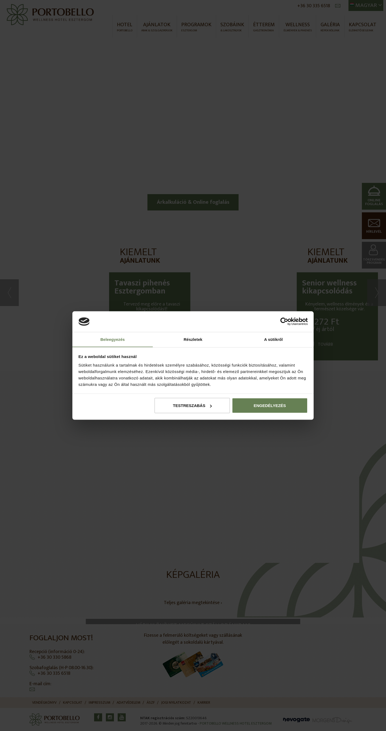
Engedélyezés (270, 405)
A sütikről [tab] (273, 339)
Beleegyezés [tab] (112, 339)
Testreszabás (192, 405)
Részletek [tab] (193, 339)
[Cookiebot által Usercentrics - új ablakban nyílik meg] (284, 322)
